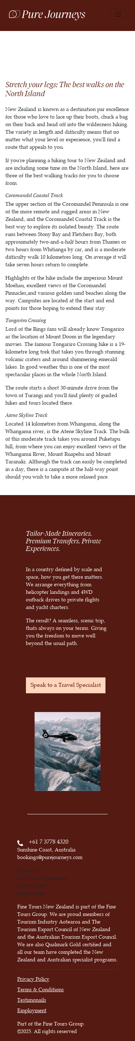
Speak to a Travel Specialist (66, 685)
